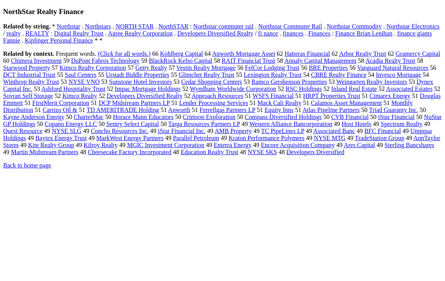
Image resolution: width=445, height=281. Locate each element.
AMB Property (233, 131)
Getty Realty (151, 67)
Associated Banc (334, 131)
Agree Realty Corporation (140, 33)
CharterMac (88, 117)
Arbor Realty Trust (362, 53)
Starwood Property (26, 67)
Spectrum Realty (401, 124)
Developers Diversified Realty (215, 33)
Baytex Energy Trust (61, 138)
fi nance (268, 33)
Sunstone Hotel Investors (140, 81)
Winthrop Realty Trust (31, 81)
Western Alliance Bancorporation (290, 124)
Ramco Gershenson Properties (289, 81)
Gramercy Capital (417, 53)
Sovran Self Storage (28, 95)
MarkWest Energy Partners (130, 138)
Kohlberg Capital (181, 53)
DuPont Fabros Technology (105, 60)
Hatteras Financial (307, 53)
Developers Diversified (315, 152)
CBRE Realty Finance (338, 74)
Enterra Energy (233, 145)
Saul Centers (80, 74)
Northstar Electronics (413, 26)
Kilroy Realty (100, 145)
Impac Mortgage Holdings (148, 88)
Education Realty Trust (209, 152)
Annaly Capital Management (320, 60)
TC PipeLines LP (282, 131)
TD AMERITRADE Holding (123, 110)
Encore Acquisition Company (298, 145)
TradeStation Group (379, 138)
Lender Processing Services (213, 103)
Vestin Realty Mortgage (206, 67)
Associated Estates (409, 88)
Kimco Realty (79, 95)
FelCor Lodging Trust (272, 67)
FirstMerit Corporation (60, 103)
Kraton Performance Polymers (267, 138)
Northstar (68, 26)
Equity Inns (278, 110)
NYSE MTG (330, 138)
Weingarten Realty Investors (371, 81)
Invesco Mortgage (398, 74)
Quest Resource (23, 131)
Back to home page (27, 165)
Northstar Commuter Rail (290, 26)
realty (13, 33)
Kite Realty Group (51, 145)
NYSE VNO (83, 81)
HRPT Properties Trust (331, 95)
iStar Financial (396, 117)
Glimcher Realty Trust (206, 74)
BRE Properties (328, 67)
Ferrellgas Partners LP (227, 110)
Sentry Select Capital (132, 124)
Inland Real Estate (354, 88)
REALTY (37, 33)
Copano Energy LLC (71, 124)
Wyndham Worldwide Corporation (233, 88)
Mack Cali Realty (279, 103)
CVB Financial (350, 117)
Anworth (179, 110)
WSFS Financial (273, 95)
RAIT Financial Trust (248, 60)
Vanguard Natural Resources (392, 67)
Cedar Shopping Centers (211, 81)
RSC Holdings (303, 88)
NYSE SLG (67, 131)
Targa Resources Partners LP (204, 124)
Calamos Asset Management (346, 103)
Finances (319, 33)
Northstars (98, 26)
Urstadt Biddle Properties (137, 74)
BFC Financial (382, 131)
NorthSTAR (173, 26)
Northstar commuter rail (223, 26)
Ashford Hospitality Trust (73, 88)
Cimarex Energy (389, 95)
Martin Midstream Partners (44, 152)
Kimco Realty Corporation (92, 67)
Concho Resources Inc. (120, 131)
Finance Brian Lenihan (364, 33)
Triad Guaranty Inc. (393, 110)
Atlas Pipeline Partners (331, 110)
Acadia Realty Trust (390, 60)
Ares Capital (359, 145)
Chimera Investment (36, 60)
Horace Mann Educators (143, 117)
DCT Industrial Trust (29, 74)
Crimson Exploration (209, 117)
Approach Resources (217, 95)
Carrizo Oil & (60, 110)
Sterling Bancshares (409, 145)
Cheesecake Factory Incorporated (129, 152)
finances (293, 33)
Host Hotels (356, 124)
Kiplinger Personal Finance (59, 40)
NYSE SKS (262, 152)
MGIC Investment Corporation (165, 145)
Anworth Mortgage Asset (243, 53)
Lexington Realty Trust (272, 74)
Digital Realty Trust (78, 33)
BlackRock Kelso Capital (181, 60)
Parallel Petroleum (196, 138)
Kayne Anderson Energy (33, 117)
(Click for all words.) (124, 53)
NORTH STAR (134, 26)
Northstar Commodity (354, 26)
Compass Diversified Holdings (283, 117)
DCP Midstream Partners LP (134, 103)
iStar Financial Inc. (182, 131)
